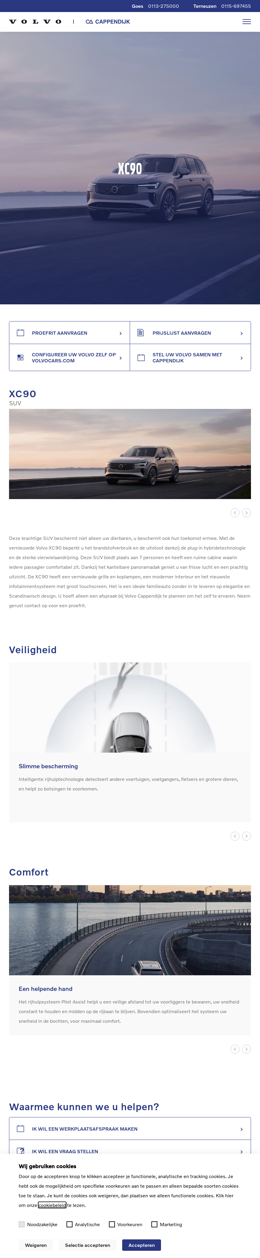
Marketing (166, 1224)
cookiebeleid (52, 1205)
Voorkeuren (125, 1224)
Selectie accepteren (87, 1245)
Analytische (83, 1224)
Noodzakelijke (38, 1224)
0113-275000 (163, 6)
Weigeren (36, 1245)
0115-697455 (236, 6)
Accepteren (141, 1245)
